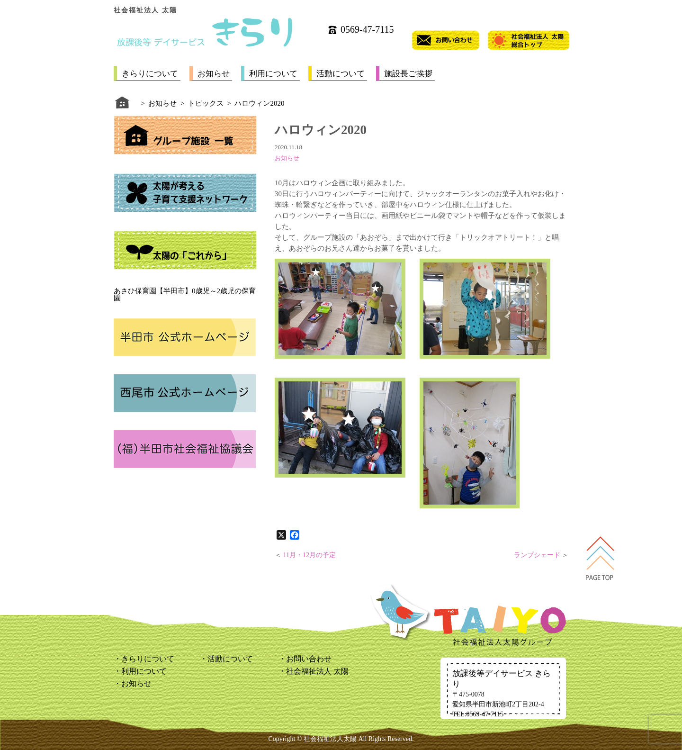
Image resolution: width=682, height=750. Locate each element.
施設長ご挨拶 (408, 73)
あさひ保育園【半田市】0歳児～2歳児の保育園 (185, 294)
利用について (273, 73)
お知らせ (213, 73)
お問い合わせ (309, 659)
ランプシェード (537, 555)
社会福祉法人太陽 (330, 738)
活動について (340, 73)
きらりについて (150, 73)
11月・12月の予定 (309, 555)
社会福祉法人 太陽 (317, 671)
